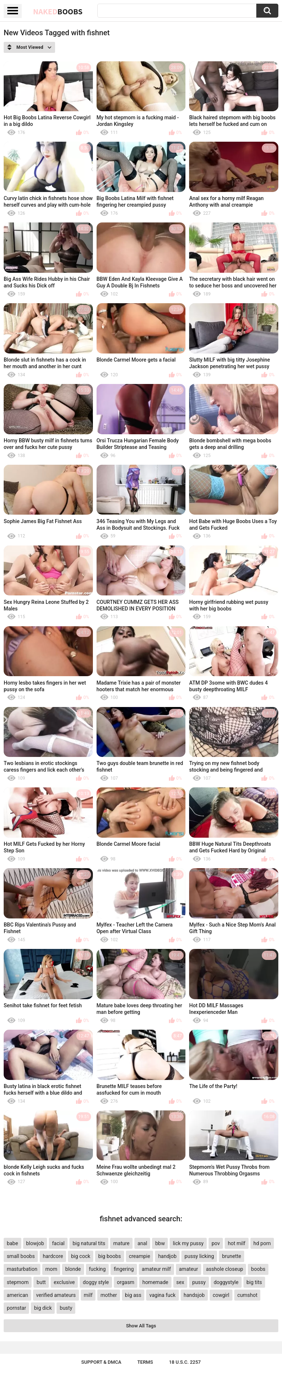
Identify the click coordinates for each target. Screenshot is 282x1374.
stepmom (18, 1282)
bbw (160, 1243)
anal (142, 1243)
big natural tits (89, 1243)
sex (180, 1282)
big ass (133, 1295)
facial (58, 1243)
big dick (43, 1308)
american (17, 1295)
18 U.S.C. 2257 (185, 1362)
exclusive (64, 1282)
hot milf (237, 1243)
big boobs (109, 1256)
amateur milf (156, 1269)
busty (66, 1308)
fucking (97, 1269)
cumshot (247, 1295)
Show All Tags (141, 1325)
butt (41, 1282)
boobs (258, 1269)
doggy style (96, 1282)
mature (121, 1243)
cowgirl (221, 1295)
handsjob (194, 1295)
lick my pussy (188, 1243)
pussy (199, 1282)
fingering (124, 1269)
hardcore (53, 1256)
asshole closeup (224, 1269)
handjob (167, 1256)
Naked (58, 11)
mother (109, 1295)
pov (216, 1243)
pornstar (16, 1308)
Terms (145, 1362)
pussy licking (199, 1256)
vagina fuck (162, 1295)
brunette (231, 1256)
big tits (254, 1282)
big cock (80, 1256)
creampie (139, 1256)
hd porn (262, 1243)
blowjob (35, 1243)
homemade (155, 1282)
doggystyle (226, 1282)
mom (52, 1269)
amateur (188, 1269)
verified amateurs (56, 1295)
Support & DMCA (101, 1362)
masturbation (22, 1269)
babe (12, 1243)
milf (88, 1295)
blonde (73, 1269)
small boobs (21, 1256)
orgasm (125, 1282)
